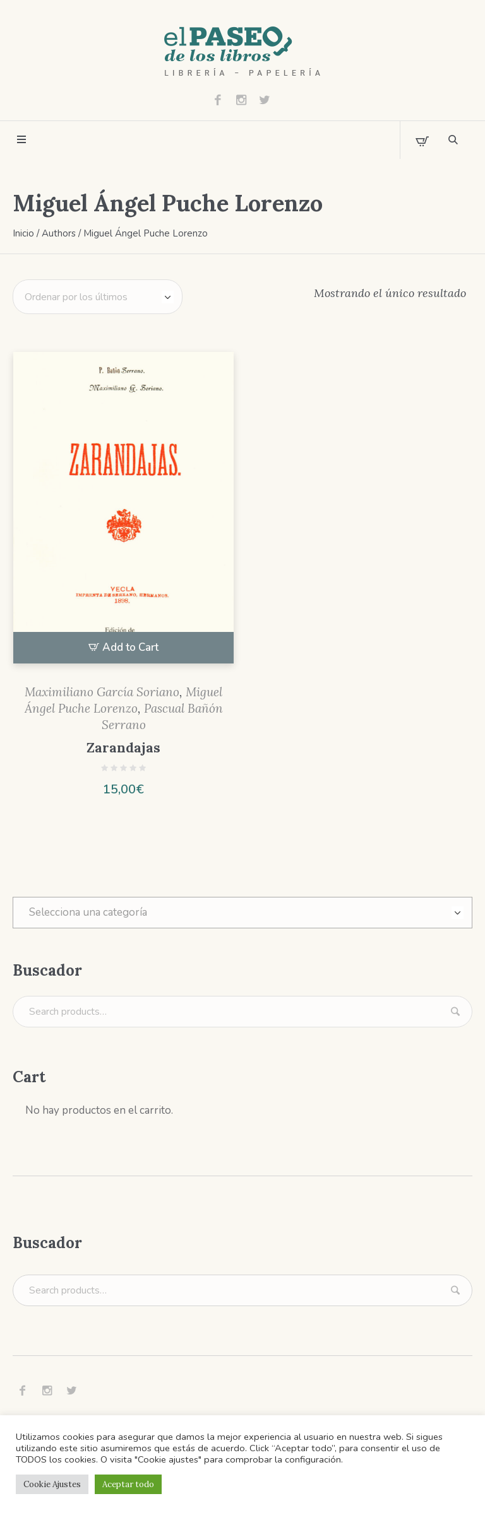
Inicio (23, 233)
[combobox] (242, 912)
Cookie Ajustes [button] (52, 1484)
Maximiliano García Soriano (102, 691)
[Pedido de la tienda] (98, 296)
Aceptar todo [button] (128, 1484)
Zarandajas (123, 747)
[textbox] (242, 912)
